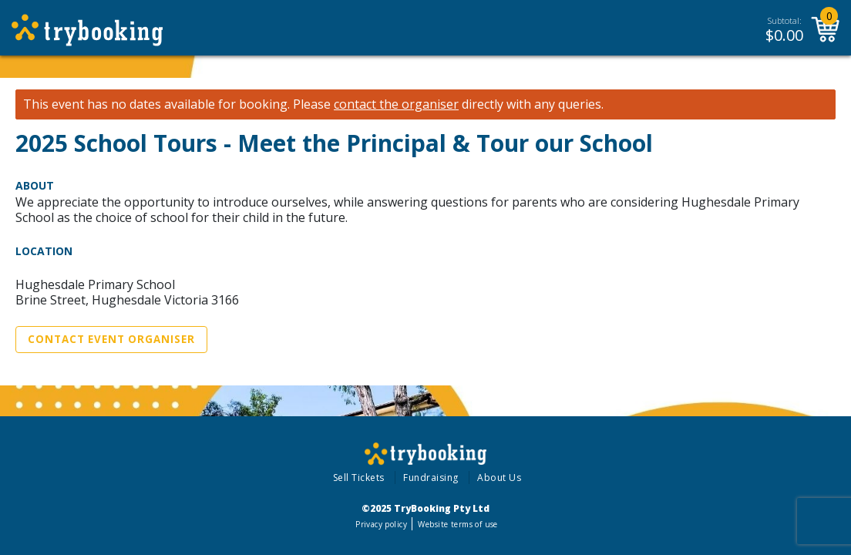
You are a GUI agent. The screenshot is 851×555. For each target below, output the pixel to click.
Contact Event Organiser (111, 339)
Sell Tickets (359, 477)
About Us (499, 477)
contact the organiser (396, 104)
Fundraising (431, 477)
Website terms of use (457, 524)
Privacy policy (381, 524)
